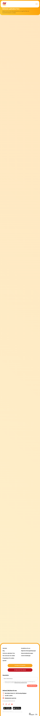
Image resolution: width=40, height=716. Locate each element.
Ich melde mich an (32, 685)
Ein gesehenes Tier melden (8, 658)
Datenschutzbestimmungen (27, 653)
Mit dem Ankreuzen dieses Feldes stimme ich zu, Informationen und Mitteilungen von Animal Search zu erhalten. (20, 682)
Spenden (4, 660)
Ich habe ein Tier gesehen (20, 665)
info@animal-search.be (10, 698)
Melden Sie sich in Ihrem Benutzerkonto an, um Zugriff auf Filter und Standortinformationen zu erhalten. (15, 12)
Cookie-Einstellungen (25, 655)
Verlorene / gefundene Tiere (9, 653)
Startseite (5, 648)
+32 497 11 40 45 (8, 695)
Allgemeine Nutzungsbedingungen (28, 651)
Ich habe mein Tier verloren (20, 670)
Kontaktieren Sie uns (25, 648)
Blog (4, 651)
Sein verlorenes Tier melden (9, 655)
